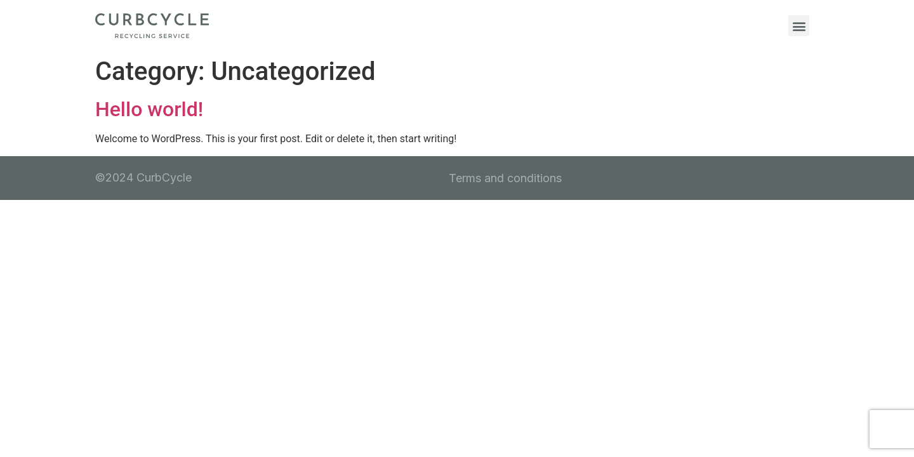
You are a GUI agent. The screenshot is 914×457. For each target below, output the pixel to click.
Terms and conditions (505, 178)
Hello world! (149, 109)
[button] (798, 25)
